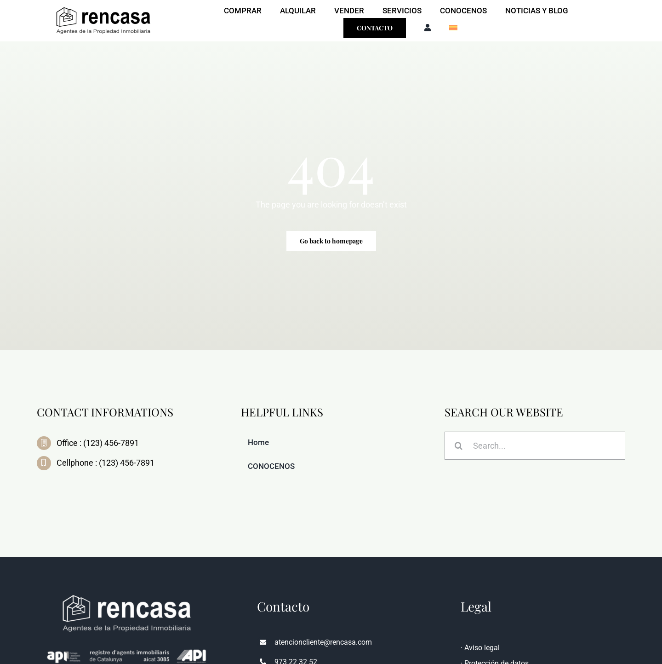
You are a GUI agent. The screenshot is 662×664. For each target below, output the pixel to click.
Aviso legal (482, 647)
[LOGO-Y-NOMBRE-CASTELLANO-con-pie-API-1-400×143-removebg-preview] (103, 7)
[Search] (459, 447)
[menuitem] (453, 28)
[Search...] (535, 447)
